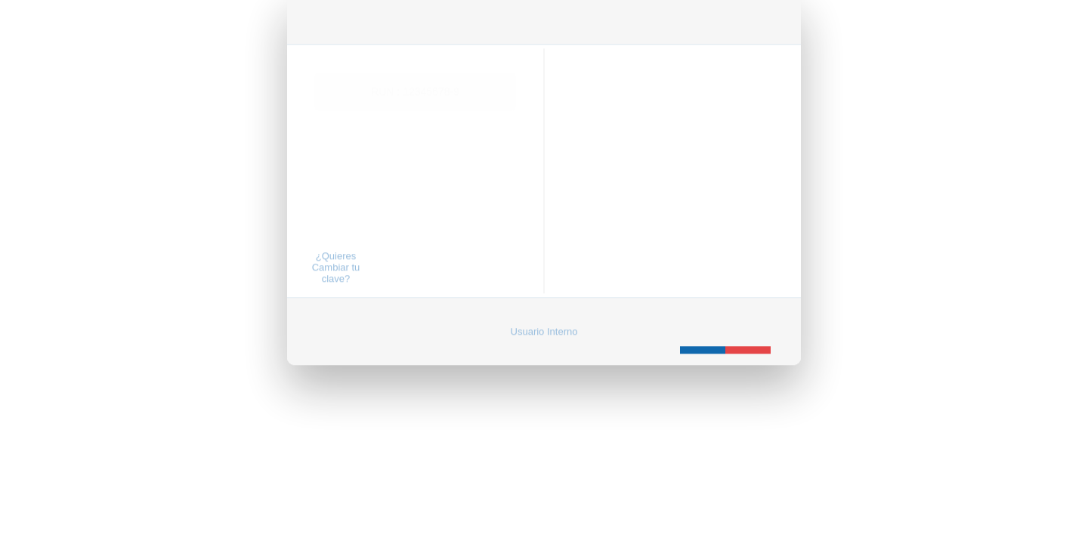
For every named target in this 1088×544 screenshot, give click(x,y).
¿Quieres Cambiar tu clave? (336, 253)
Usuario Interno (544, 317)
